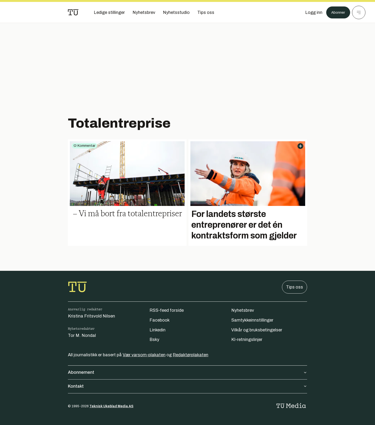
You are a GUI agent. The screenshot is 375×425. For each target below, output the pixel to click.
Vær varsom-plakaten (144, 354)
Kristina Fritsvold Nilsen (91, 316)
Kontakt (187, 386)
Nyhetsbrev (242, 310)
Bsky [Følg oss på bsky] (154, 339)
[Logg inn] (311, 12)
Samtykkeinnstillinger (252, 320)
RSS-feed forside (166, 310)
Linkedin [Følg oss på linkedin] (157, 330)
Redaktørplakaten (190, 354)
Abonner (337, 12)
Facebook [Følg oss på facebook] (159, 320)
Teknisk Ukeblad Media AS (111, 406)
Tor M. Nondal (82, 335)
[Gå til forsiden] (73, 12)
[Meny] (358, 12)
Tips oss (294, 287)
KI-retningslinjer (246, 339)
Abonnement (187, 372)
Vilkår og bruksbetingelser (256, 330)
